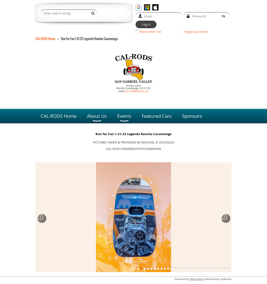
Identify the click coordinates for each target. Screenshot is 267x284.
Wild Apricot (197, 279)
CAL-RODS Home (45, 38)
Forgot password (196, 31)
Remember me (150, 31)
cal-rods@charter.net (137, 91)
